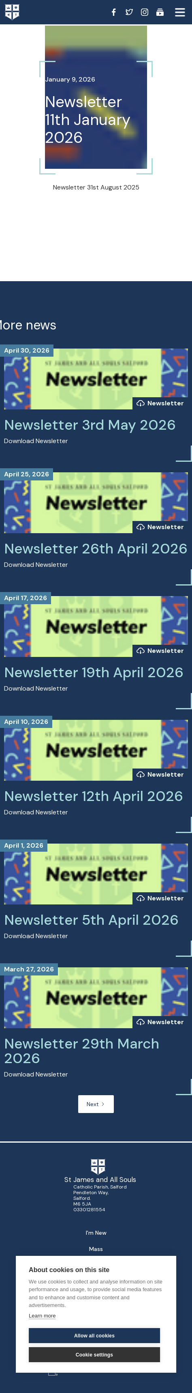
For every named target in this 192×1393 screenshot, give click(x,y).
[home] (20, 12)
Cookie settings (94, 1355)
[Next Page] (96, 1104)
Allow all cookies (94, 1336)
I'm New (96, 1232)
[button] (180, 12)
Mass (96, 1249)
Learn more (42, 1316)
